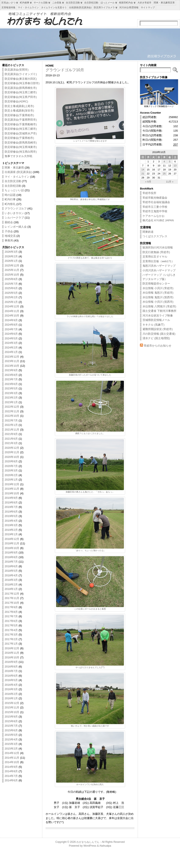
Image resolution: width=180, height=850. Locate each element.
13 (175, 165)
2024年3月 (11, 342)
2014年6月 (11, 780)
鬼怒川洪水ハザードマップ (159, 265)
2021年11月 (12, 429)
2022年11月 (12, 411)
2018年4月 (11, 575)
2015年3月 (11, 743)
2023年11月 (12, 361)
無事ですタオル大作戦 (18, 156)
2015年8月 (11, 721)
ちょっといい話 (14, 190)
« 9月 (148, 181)
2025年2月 (11, 297)
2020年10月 (12, 456)
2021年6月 (11, 438)
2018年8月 (11, 557)
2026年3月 (11, 251)
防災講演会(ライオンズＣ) (21, 74)
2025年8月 (11, 279)
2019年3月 (11, 525)
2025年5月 (11, 292)
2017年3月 (11, 634)
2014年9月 (11, 766)
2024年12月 (12, 306)
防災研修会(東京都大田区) (21, 78)
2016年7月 (11, 671)
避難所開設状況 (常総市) (158, 329)
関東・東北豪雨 (14, 167)
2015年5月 (11, 734)
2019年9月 (11, 497)
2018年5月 (11, 570)
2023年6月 (11, 384)
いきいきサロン (14, 213)
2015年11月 (12, 707)
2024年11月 (12, 311)
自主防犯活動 (13, 185)
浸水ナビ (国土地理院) (156, 338)
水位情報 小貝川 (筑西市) (158, 301)
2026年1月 (11, 260)
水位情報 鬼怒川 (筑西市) (158, 297)
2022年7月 (11, 420)
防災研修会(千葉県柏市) (19, 115)
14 (142, 169)
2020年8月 (11, 461)
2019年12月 (12, 484)
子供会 (9, 231)
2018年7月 (11, 561)
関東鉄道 (148, 231)
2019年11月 (12, 488)
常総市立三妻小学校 (155, 206)
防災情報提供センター (156, 283)
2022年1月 (11, 424)
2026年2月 (11, 256)
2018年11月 (12, 543)
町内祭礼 (10, 204)
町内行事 (10, 199)
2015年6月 (11, 730)
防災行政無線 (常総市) (156, 252)
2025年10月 (12, 274)
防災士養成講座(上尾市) (19, 106)
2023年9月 (11, 370)
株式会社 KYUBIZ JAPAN (158, 220)
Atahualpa (105, 845)
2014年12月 (12, 753)
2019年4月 (11, 520)
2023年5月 (11, 388)
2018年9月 (11, 552)
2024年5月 (11, 338)
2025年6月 (11, 288)
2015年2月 (11, 748)
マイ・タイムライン (17, 176)
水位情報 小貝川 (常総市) (158, 288)
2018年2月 (11, 584)
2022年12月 (12, 406)
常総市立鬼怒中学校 (155, 211)
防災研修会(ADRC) (16, 101)
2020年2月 (11, 475)
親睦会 (9, 222)
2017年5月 (11, 625)
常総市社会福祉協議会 (156, 202)
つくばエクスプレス (155, 236)
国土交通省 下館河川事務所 (159, 310)
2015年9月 (11, 716)
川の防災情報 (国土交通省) (159, 333)
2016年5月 (11, 680)
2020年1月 (11, 479)
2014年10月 (12, 762)
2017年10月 (12, 602)
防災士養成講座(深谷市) (19, 110)
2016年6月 (11, 675)
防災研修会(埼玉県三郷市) (21, 92)
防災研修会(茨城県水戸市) (21, 133)
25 (164, 173)
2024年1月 (11, 352)
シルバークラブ (14, 217)
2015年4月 (11, 739)
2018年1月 (11, 589)
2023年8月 (11, 374)
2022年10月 (12, 415)
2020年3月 (11, 470)
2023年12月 (12, 356)
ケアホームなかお (154, 215)
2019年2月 (11, 529)
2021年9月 (11, 434)
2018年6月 (11, 566)
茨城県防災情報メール (156, 320)
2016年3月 (11, 689)
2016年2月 (11, 693)
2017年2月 (11, 639)
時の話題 (10, 194)
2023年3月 (11, 393)
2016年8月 (11, 666)
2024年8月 (11, 324)
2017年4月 (11, 630)
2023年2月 (11, 397)
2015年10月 (12, 712)
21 (142, 173)
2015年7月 (11, 725)
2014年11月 (12, 757)
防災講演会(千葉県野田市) (21, 119)
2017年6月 (11, 621)
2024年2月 (11, 347)
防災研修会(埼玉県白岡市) (21, 151)
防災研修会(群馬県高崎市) (21, 142)
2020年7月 (11, 466)
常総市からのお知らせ (157, 345)
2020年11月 (12, 452)
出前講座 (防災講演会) (18, 172)
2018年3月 (11, 579)
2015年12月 (12, 703)
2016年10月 (12, 657)
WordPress (89, 845)
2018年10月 (12, 548)
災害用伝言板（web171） (158, 261)
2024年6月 (11, 333)
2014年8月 (11, 771)
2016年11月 (12, 652)
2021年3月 (11, 443)
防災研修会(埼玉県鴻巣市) (21, 147)
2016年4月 (11, 684)
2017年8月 (11, 611)
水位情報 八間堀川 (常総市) (159, 306)
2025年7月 (11, 283)
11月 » (169, 181)
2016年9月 (11, 661)
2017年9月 (11, 607)
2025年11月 (12, 270)
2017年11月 (12, 598)
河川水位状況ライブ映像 (158, 315)
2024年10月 (12, 315)
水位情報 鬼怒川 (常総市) (158, 292)
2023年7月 (11, 379)
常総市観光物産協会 (155, 197)
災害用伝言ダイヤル (155, 256)
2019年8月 (11, 502)
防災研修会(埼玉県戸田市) (21, 97)
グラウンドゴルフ (16, 208)
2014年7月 (11, 776)
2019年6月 (11, 511)
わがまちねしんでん (87, 841)
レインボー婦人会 (16, 226)
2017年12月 (12, 593)
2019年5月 (11, 516)
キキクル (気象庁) (153, 324)
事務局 (9, 240)
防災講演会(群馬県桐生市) (21, 87)
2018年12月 (12, 539)
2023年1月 (11, 402)
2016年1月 (11, 698)
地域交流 (10, 235)
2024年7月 (11, 329)
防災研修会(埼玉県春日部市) (22, 83)
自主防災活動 (13, 181)
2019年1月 (11, 534)
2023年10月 (12, 365)
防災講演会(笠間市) (17, 69)
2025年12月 (12, 265)
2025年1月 (11, 302)
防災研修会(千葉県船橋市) (21, 124)
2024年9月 (11, 320)
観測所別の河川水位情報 (158, 247)
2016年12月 (12, 648)
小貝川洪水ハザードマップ (159, 270)
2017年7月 (11, 616)
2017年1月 (11, 643)
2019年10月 (12, 493)
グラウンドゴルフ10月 (65, 70)
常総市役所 (149, 193)
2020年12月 (12, 447)
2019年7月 (11, 507)
